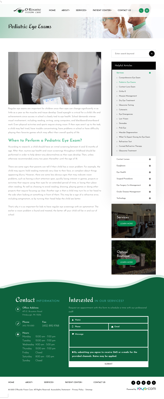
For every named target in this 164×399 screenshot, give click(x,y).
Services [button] (81, 10)
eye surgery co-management (130, 190)
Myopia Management (129, 96)
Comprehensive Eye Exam (131, 78)
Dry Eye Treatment (128, 101)
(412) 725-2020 (31, 331)
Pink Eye (123, 128)
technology (122, 203)
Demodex (123, 123)
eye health (122, 176)
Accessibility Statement (60, 395)
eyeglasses (122, 170)
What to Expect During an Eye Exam (133, 139)
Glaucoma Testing (127, 105)
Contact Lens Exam (128, 87)
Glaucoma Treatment (128, 154)
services (120, 73)
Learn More (126, 229)
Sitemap (88, 395)
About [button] (66, 10)
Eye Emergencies (127, 114)
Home (52, 10)
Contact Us (124, 10)
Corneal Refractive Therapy (131, 150)
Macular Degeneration (129, 133)
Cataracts (123, 110)
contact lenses (124, 163)
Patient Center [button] (102, 10)
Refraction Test (126, 145)
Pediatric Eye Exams (128, 82)
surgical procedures (126, 183)
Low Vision (124, 119)
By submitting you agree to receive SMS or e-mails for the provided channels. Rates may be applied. (104, 359)
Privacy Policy (77, 395)
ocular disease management (130, 197)
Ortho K (122, 92)
